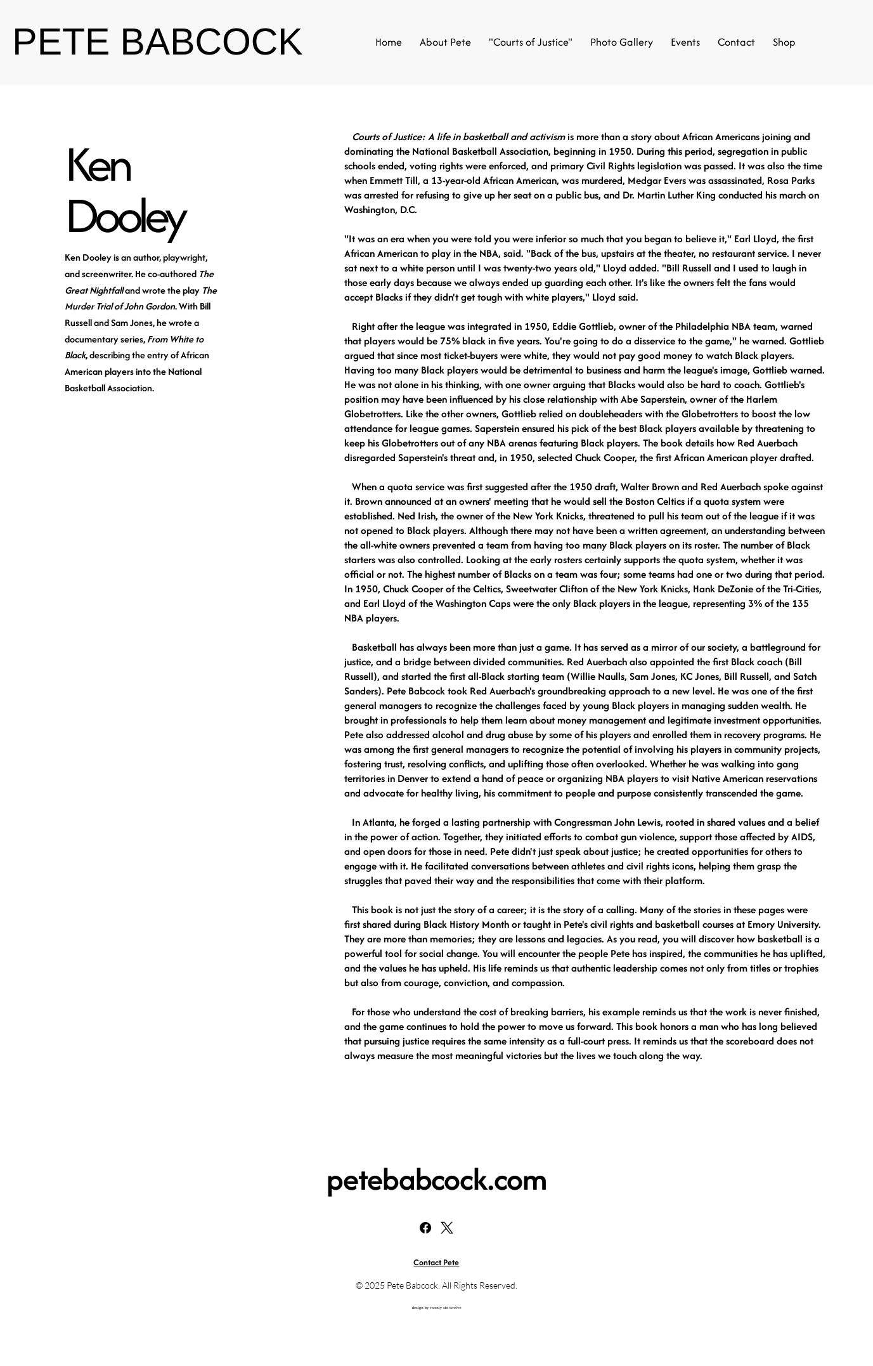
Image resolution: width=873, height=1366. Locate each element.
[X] (447, 1227)
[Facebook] (425, 1227)
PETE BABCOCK (157, 41)
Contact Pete (436, 1262)
